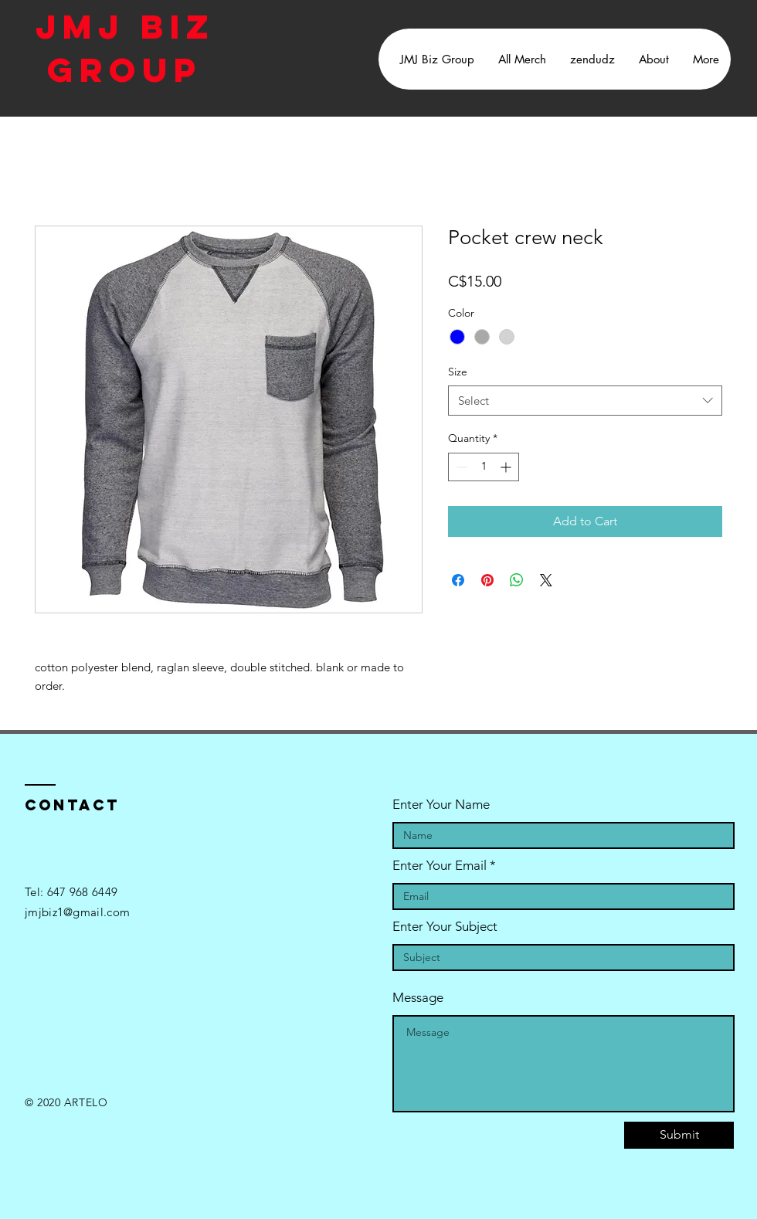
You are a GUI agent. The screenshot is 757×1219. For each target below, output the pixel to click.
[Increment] (507, 466)
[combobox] (585, 400)
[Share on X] (546, 580)
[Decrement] (460, 466)
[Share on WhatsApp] (516, 580)
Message (417, 997)
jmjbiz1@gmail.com (77, 912)
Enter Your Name (441, 804)
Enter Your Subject (444, 926)
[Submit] (679, 1135)
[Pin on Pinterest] (487, 580)
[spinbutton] (483, 466)
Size (457, 372)
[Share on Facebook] (458, 580)
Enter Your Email (439, 865)
